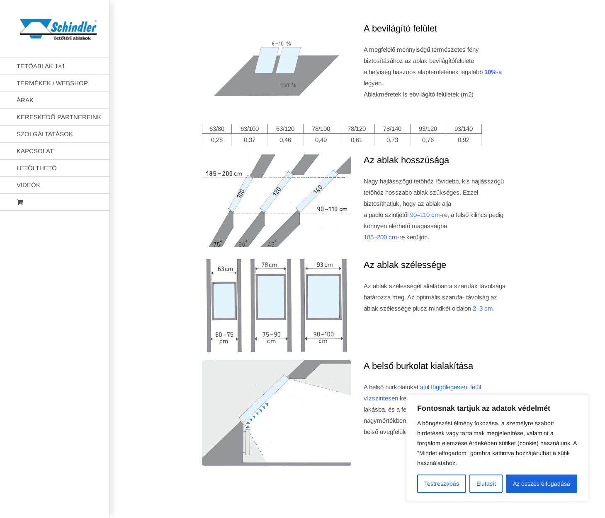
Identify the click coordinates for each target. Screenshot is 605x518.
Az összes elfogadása (541, 483)
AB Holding (409, 505)
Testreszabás (441, 483)
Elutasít (486, 483)
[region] (497, 448)
